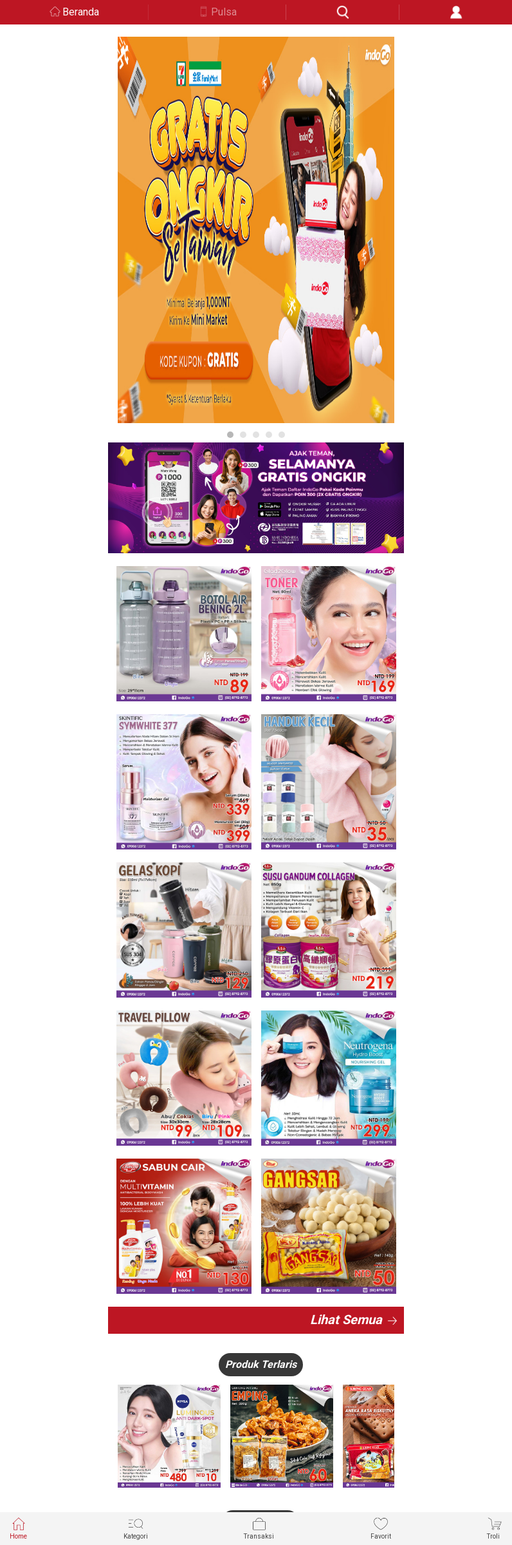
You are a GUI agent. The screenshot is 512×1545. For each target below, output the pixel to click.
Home (18, 1528)
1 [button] (230, 434)
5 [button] (282, 434)
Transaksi (259, 1528)
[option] (256, 230)
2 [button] (243, 434)
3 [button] (256, 434)
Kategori (135, 1528)
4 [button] (269, 434)
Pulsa (224, 12)
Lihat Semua (346, 1319)
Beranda (80, 12)
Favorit (380, 1528)
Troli (494, 1528)
